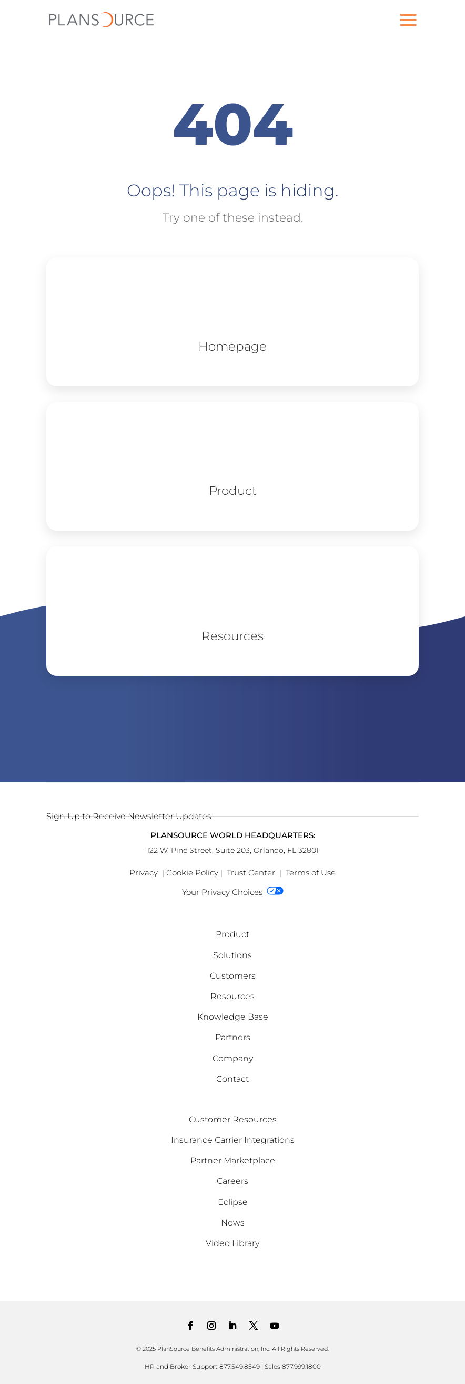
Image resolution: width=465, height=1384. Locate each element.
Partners (232, 1037)
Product (232, 934)
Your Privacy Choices (233, 892)
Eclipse (233, 1202)
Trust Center (251, 873)
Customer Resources (233, 1119)
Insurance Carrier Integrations (233, 1140)
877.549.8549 (239, 1366)
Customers (233, 976)
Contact (232, 1079)
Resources (232, 996)
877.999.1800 (301, 1366)
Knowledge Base (232, 1017)
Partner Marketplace (232, 1161)
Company (233, 1058)
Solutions (232, 955)
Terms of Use (311, 873)
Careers (232, 1181)
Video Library (232, 1243)
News (233, 1223)
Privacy (143, 873)
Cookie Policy (192, 873)
